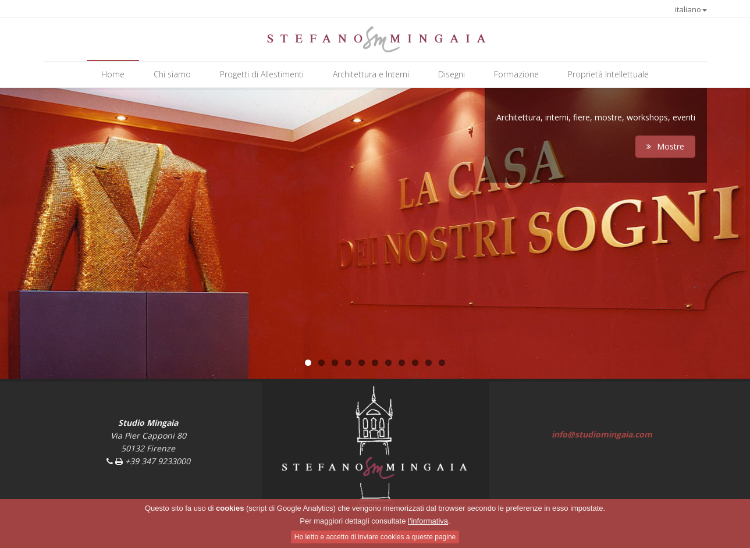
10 (428, 363)
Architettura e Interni (371, 74)
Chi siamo (172, 74)
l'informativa (428, 521)
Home (113, 74)
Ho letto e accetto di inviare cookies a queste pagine (375, 537)
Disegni (451, 74)
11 (442, 363)
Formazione (516, 74)
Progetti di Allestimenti (262, 74)
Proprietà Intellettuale (608, 74)
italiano (691, 9)
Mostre (665, 146)
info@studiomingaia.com (602, 434)
